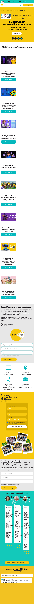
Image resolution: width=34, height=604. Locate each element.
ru (26, 1)
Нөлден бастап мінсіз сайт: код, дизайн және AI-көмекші (9, 167)
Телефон (10, 417)
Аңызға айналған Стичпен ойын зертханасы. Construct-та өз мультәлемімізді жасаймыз (8, 261)
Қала (9, 411)
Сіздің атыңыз (12, 406)
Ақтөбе (12, 1)
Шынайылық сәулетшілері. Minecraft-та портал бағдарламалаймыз (8, 74)
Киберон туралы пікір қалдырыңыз (17, 562)
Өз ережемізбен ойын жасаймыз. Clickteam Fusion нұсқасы (8, 229)
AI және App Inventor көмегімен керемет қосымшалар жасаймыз (8, 137)
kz (23, 1)
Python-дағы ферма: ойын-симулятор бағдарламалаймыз (8, 293)
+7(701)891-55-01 (16, 5)
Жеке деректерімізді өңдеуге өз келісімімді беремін (17, 423)
